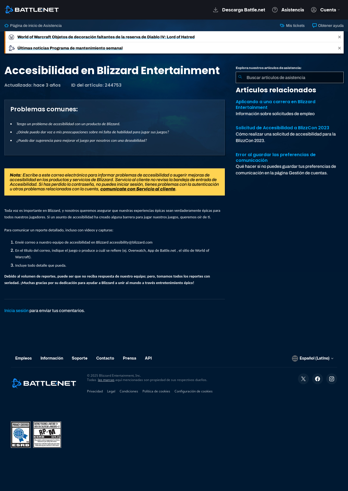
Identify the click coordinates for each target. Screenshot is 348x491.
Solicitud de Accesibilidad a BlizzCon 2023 (282, 128)
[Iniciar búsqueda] (240, 77)
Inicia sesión (16, 310)
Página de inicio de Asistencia (33, 25)
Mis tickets (292, 25)
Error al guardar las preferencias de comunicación (276, 157)
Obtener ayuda (328, 25)
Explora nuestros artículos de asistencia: (269, 68)
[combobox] (290, 77)
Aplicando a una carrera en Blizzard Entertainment (275, 105)
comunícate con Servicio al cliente (137, 189)
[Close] (339, 36)
